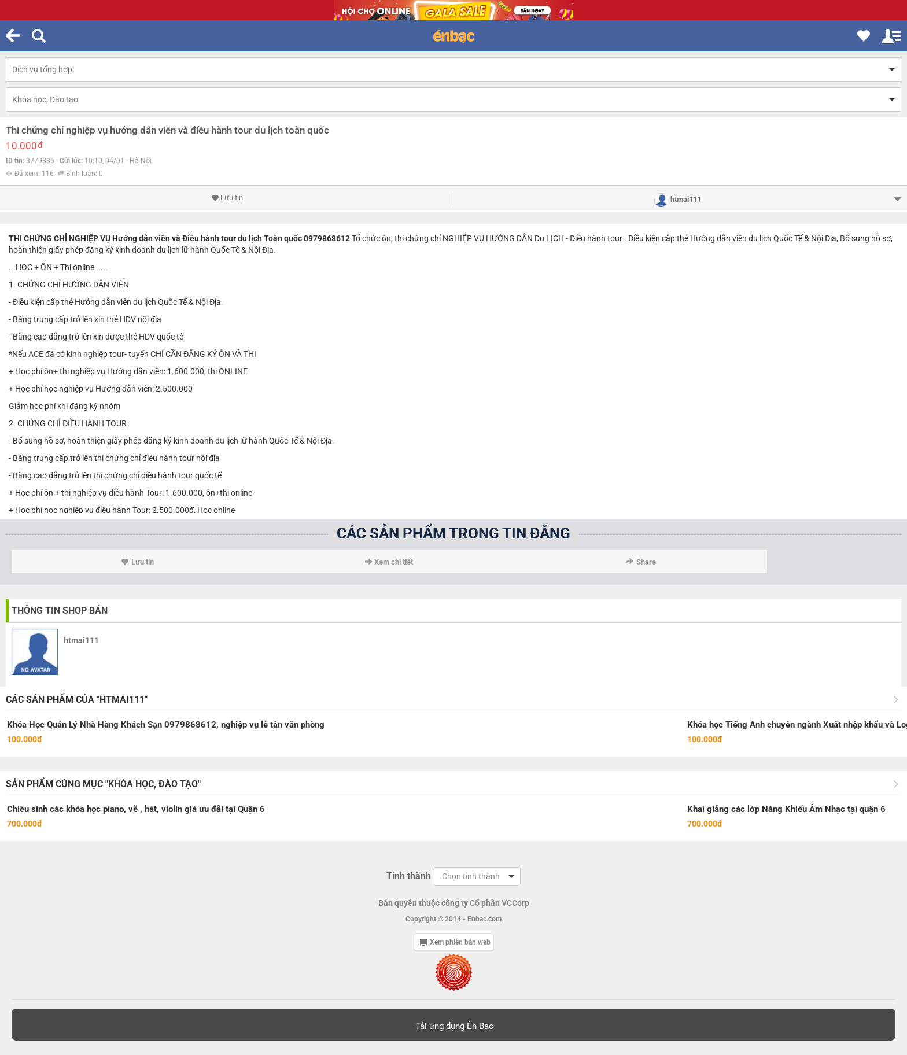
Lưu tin (227, 197)
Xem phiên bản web (455, 942)
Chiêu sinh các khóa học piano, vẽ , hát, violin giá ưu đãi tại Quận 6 (136, 809)
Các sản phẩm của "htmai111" (77, 699)
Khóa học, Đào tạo (45, 99)
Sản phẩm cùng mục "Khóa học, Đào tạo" (103, 784)
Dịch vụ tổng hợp (42, 69)
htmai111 (81, 640)
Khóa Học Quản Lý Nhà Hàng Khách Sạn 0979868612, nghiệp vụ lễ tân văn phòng (166, 725)
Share (641, 562)
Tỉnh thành (408, 875)
